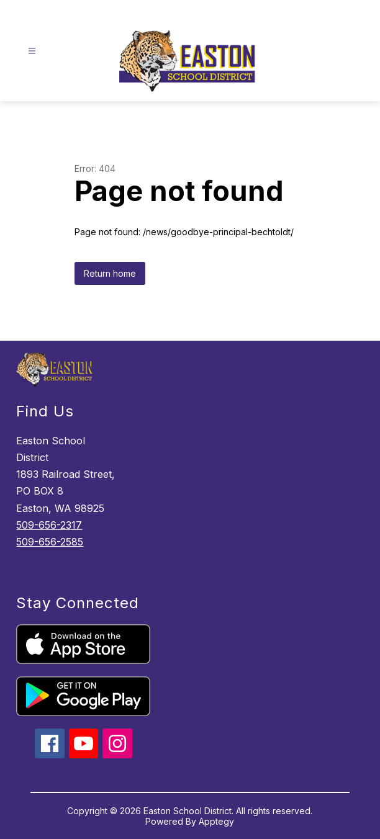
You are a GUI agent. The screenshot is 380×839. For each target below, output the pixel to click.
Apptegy (216, 821)
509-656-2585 (49, 542)
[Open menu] (32, 51)
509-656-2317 (49, 525)
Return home (110, 273)
